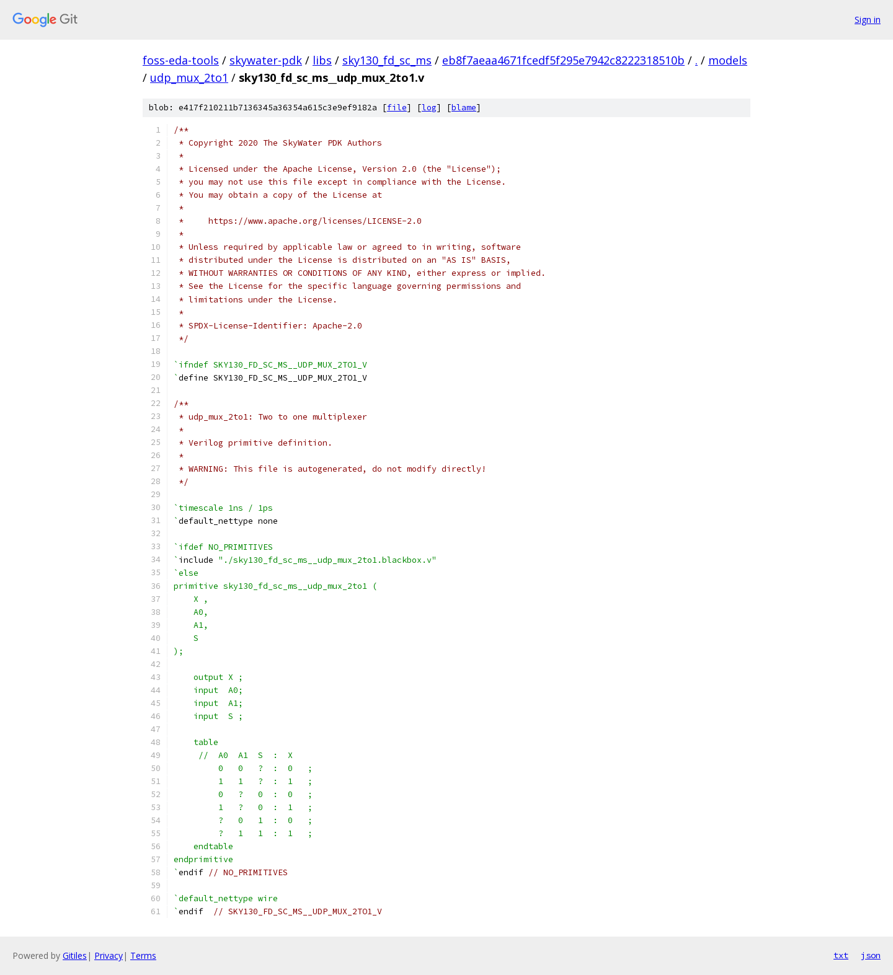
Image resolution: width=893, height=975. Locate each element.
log (429, 107)
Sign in (868, 19)
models (727, 60)
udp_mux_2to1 (189, 77)
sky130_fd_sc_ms (387, 60)
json (871, 955)
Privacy (108, 955)
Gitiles (75, 955)
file (397, 107)
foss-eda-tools (181, 60)
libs (322, 60)
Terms (143, 955)
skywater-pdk (265, 60)
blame (463, 107)
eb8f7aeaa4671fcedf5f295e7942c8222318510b (563, 60)
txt (840, 955)
